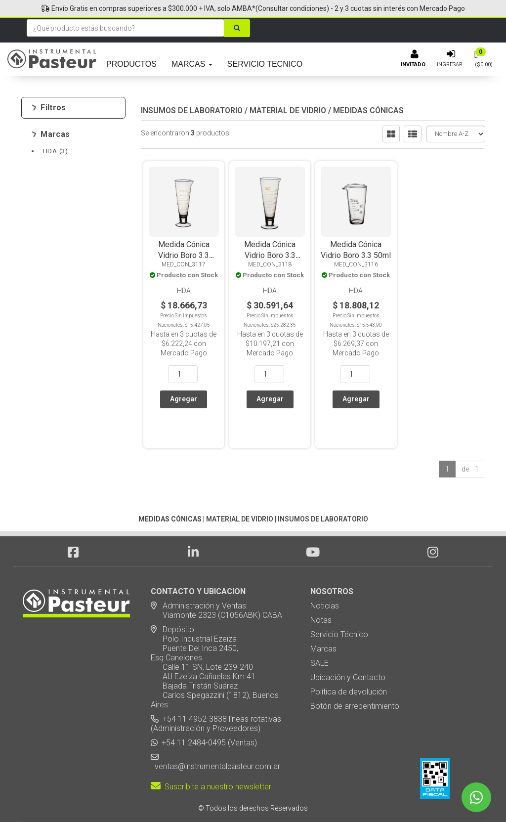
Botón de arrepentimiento (354, 678)
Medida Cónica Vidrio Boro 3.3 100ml (184, 255)
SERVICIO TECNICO (264, 64)
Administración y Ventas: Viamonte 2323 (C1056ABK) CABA (216, 582)
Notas (321, 592)
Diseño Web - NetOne (147, 797)
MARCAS (191, 64)
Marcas (51, 134)
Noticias (324, 577)
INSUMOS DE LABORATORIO (192, 110)
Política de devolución (348, 663)
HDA (55, 151)
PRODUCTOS (131, 64)
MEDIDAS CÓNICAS (368, 110)
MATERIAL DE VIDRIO (288, 110)
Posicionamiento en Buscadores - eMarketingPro (314, 797)
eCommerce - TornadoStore (213, 797)
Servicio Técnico (339, 606)
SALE (319, 635)
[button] (381, 797)
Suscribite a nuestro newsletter (211, 758)
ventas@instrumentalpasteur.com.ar (215, 738)
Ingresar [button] (450, 64)
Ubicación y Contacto (347, 649)
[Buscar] (237, 28)
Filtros (49, 107)
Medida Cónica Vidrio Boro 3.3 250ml (269, 255)
